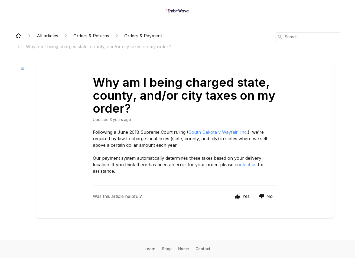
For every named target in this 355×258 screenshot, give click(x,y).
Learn (150, 248)
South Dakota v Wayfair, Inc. (218, 132)
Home (183, 248)
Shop (167, 248)
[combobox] (307, 36)
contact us (245, 164)
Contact (203, 248)
